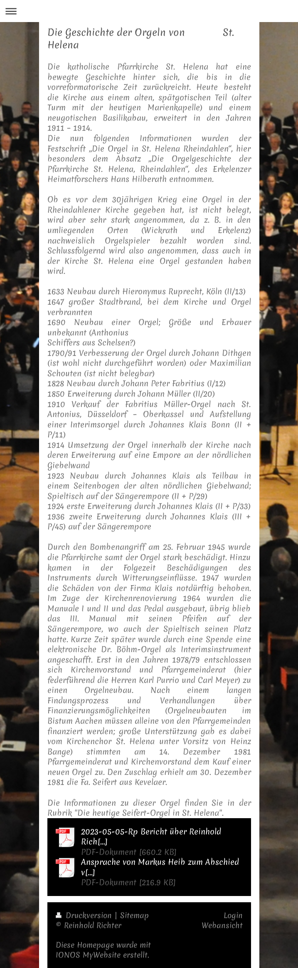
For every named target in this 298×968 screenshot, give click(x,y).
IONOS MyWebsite (88, 955)
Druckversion (85, 915)
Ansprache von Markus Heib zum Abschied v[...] (160, 867)
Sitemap (134, 915)
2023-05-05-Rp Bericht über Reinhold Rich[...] (151, 836)
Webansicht (222, 925)
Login (233, 915)
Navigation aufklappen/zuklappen (149, 11)
